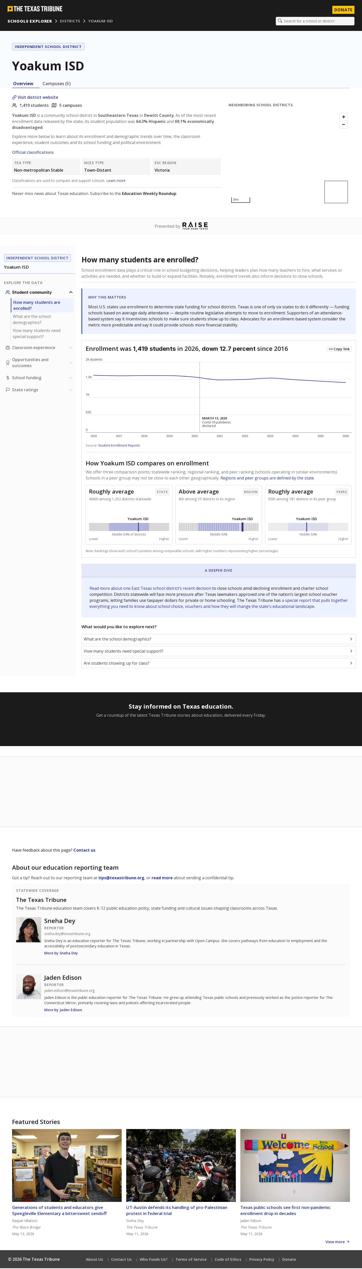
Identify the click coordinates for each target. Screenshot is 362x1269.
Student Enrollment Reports (119, 446)
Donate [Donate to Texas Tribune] (343, 10)
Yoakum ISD (101, 21)
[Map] (289, 158)
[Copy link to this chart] (339, 350)
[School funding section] (39, 378)
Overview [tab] (23, 84)
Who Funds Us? (153, 1259)
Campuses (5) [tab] (56, 84)
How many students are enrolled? (36, 306)
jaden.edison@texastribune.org (69, 991)
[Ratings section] (39, 390)
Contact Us (121, 1259)
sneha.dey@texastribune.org (67, 934)
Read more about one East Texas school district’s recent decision (150, 589)
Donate (289, 1259)
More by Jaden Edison (63, 1010)
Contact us (84, 850)
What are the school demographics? (32, 320)
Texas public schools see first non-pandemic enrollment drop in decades (285, 1211)
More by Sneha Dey (61, 953)
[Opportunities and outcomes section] (39, 363)
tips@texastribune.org (121, 878)
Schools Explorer (30, 21)
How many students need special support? (37, 334)
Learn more (115, 181)
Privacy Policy (261, 1259)
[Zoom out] (343, 125)
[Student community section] (39, 293)
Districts (71, 21)
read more (162, 878)
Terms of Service (191, 1259)
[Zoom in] (343, 117)
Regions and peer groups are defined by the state (267, 478)
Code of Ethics (228, 1259)
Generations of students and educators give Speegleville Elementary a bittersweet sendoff (59, 1211)
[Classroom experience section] (39, 348)
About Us (94, 1259)
